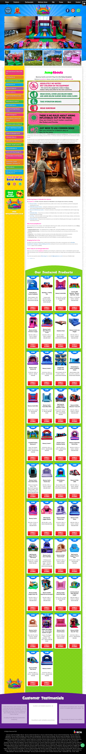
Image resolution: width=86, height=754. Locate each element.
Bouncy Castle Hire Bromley (49, 738)
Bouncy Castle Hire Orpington (45, 747)
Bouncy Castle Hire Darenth (64, 739)
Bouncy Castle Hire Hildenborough (48, 744)
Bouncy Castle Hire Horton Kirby (66, 744)
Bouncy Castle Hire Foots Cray (32, 742)
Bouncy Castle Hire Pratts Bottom (16, 748)
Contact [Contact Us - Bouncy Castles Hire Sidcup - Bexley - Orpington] (78, 2)
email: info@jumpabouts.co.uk (14, 213)
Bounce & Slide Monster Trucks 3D (75, 405)
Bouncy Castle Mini (61, 293)
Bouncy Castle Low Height (75, 330)
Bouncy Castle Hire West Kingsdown (62, 750)
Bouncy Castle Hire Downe (19, 741)
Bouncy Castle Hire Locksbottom (54, 745)
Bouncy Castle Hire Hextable (32, 744)
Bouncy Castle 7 (47, 443)
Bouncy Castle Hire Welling (45, 750)
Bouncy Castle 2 (47, 368)
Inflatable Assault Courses (36, 206)
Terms (61, 2)
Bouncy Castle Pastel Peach (33, 630)
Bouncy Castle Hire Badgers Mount (15, 735)
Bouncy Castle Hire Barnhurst (32, 735)
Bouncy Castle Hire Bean (47, 735)
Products (17, 2)
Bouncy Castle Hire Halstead (17, 744)
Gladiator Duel (61, 331)
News (77, 751)
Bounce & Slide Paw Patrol (33, 668)
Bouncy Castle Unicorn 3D (33, 368)
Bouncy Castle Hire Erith (62, 741)
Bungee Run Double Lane (60, 368)
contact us (29, 245)
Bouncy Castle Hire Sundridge (16, 750)
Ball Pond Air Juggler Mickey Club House (33, 556)
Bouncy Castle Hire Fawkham (16, 742)
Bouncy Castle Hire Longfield (70, 745)
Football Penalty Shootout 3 (32, 443)
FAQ (70, 751)
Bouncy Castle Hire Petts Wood (61, 747)
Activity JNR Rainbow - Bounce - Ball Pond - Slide (74, 293)
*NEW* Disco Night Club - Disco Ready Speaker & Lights (47, 631)
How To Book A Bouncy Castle (53, 751)
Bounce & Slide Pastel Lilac (61, 518)
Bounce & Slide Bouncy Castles (37, 209)
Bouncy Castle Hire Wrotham (38, 751)
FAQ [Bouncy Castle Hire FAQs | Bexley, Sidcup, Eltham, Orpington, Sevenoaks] (53, 2)
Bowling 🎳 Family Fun (47, 293)
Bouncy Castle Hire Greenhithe (64, 742)
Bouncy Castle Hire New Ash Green (28, 747)
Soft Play (32, 216)
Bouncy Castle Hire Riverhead (33, 748)
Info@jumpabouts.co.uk (56, 256)
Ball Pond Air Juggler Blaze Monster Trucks (60, 406)
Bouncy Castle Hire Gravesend (48, 742)
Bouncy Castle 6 (47, 668)
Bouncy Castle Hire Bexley (18, 736)
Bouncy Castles (33, 203)
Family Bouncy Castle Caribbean (33, 293)
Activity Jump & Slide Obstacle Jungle (74, 593)
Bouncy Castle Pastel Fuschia (60, 630)
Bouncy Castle (33, 518)
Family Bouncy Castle (60, 480)
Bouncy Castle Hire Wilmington (22, 751)
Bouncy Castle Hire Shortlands (64, 748)
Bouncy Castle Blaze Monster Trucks (47, 331)
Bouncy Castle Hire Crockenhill (34, 739)
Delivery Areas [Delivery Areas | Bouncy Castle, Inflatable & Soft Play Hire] (42, 2)
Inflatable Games (34, 219)
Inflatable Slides (33, 212)
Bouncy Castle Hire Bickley (48, 736)
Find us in (29, 258)
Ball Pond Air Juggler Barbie (47, 518)
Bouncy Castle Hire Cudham (50, 739)
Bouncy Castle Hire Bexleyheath (33, 736)
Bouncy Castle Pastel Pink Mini (60, 593)
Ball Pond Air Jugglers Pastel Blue (74, 556)
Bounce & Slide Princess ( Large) (32, 330)
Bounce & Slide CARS (74, 480)
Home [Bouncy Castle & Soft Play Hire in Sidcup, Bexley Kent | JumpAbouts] (7, 2)
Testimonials (29, 2)
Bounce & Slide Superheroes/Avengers (47, 593)
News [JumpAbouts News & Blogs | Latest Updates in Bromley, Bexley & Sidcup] (69, 2)
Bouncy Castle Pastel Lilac (47, 480)
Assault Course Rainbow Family (60, 443)
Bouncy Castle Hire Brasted (34, 738)
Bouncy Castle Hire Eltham (48, 741)
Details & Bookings (33, 308)
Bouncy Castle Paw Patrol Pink (74, 443)
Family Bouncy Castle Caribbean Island (74, 368)
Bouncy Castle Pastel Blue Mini (46, 405)
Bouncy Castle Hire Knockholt (37, 745)
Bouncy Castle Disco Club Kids (47, 555)
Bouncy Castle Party (74, 518)
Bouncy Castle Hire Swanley (31, 750)
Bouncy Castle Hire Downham (34, 741)
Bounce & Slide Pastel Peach (61, 555)
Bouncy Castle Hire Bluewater (19, 738)
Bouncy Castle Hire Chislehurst (18, 739)
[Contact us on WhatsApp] (83, 745)
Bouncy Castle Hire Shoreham (48, 748)
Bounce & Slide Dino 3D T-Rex (74, 630)
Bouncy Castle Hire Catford (63, 738)
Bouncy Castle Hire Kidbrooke (22, 745)
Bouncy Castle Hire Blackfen (63, 736)
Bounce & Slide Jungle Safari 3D (33, 593)
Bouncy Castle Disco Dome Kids (33, 480)
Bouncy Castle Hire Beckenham (61, 735)
